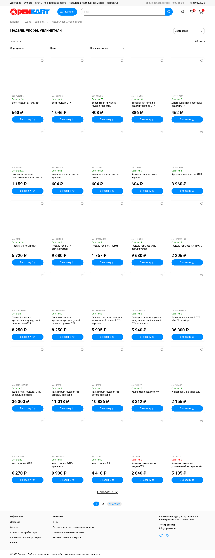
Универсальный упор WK (186, 391)
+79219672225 (196, 2)
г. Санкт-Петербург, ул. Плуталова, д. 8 (178, 516)
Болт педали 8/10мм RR (25, 102)
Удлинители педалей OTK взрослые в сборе (26, 393)
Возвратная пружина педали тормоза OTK (144, 104)
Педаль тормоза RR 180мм (187, 245)
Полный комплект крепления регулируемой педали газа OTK (26, 320)
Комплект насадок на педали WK (144, 465)
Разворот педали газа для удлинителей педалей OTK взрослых (107, 320)
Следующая (114, 504)
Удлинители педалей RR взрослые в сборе (65, 393)
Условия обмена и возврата (67, 537)
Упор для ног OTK (22, 463)
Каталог (67, 11)
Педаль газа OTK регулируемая (61, 247)
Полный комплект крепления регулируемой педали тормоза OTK (66, 320)
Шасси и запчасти (35, 21)
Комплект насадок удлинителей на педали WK (187, 465)
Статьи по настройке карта (50, 2)
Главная (14, 21)
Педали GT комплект (24, 245)
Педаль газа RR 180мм (105, 245)
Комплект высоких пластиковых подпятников (27, 176)
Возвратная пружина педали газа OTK (104, 104)
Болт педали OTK (61, 102)
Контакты (112, 2)
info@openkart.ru (167, 528)
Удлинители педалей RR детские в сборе (105, 393)
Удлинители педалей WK (145, 391)
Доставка (15, 2)
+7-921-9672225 (167, 525)
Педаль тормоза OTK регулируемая (144, 247)
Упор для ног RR (101, 463)
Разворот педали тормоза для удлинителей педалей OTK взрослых (146, 320)
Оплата (28, 2)
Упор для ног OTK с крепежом (63, 465)
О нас (55, 522)
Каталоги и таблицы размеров (86, 2)
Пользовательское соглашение (68, 532)
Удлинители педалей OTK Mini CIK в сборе (186, 319)
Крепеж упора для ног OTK (187, 174)
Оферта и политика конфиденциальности (73, 527)
